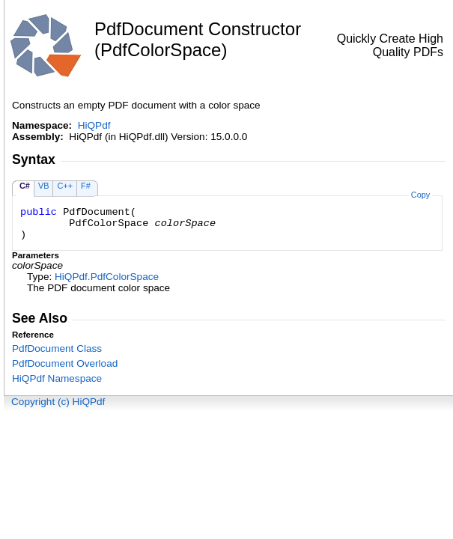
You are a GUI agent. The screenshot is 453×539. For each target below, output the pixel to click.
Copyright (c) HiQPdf (58, 401)
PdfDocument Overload (65, 363)
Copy (420, 194)
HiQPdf (94, 125)
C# (24, 185)
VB (43, 185)
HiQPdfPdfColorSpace (107, 276)
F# (86, 185)
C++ (65, 185)
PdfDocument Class (57, 348)
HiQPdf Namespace (57, 378)
